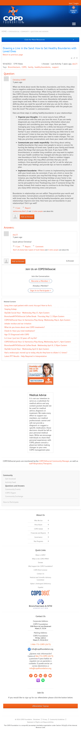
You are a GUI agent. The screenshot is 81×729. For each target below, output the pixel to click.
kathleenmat (17, 211)
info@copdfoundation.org (40, 668)
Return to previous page (13, 54)
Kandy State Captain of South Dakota (32, 250)
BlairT (24, 211)
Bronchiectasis (14, 67)
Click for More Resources (34, 39)
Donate (73, 9)
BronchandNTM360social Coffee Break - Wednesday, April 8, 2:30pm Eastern (35, 345)
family (31, 67)
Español (40, 587)
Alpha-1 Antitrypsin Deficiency (40, 584)
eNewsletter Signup (40, 706)
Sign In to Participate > (40, 290)
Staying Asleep (10, 309)
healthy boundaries (43, 67)
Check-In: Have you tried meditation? (19, 331)
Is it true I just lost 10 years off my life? (20, 338)
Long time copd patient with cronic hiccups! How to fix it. (28, 305)
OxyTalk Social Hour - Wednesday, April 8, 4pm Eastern (26, 349)
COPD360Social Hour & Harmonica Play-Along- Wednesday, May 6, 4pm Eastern (37, 320)
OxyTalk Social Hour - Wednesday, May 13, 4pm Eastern (26, 312)
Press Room (38, 525)
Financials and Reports (38, 533)
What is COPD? (40, 555)
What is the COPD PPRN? (40, 559)
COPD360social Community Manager (54, 461)
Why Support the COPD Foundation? (40, 566)
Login (76, 3)
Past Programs (38, 541)
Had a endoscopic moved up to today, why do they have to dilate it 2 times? (35, 352)
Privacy (45, 719)
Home (4, 31)
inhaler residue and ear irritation (17, 323)
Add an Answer (27, 216)
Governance (38, 537)
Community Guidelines (57, 719)
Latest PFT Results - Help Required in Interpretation (25, 356)
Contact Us (40, 574)
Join (70, 3)
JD (27, 211)
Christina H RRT (19, 80)
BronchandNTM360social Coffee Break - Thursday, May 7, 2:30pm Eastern (34, 316)
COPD (24, 67)
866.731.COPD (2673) (44, 656)
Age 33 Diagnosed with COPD (16, 334)
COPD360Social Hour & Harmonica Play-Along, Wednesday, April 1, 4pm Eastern (37, 341)
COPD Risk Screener (40, 570)
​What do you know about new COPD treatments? (24, 327)
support (55, 67)
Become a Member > (40, 281)
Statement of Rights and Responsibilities (40, 722)
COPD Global (38, 529)
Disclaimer (36, 719)
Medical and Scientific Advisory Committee (40, 578)
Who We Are (38, 520)
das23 (74, 64)
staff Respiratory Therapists (40, 463)
